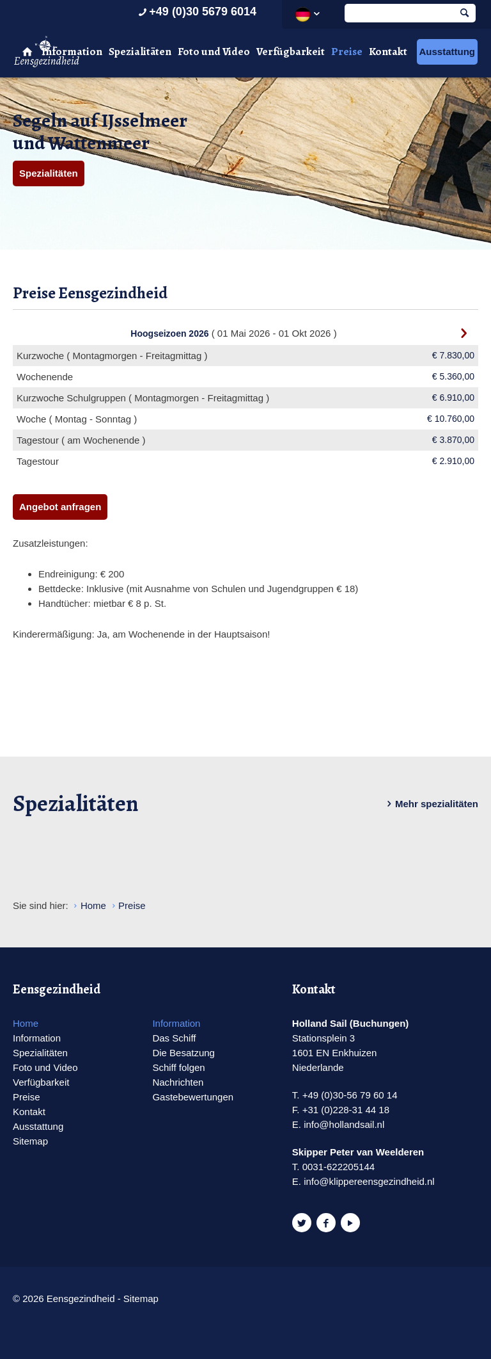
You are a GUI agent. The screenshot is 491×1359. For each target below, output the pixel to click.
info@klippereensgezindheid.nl (369, 1181)
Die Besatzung (183, 1052)
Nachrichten (177, 1082)
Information (72, 51)
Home (25, 1023)
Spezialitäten (140, 51)
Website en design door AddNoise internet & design (209, 1299)
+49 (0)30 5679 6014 (196, 11)
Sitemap (30, 1141)
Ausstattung (447, 51)
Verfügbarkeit (290, 51)
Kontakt (388, 51)
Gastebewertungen (192, 1096)
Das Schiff (174, 1038)
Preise (346, 51)
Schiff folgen (178, 1067)
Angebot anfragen (60, 506)
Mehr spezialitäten (430, 804)
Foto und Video (214, 51)
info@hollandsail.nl (344, 1124)
